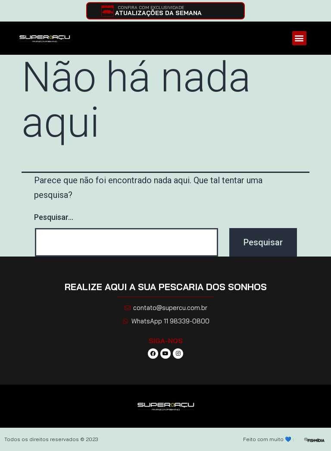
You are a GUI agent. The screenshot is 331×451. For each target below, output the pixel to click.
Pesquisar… (53, 217)
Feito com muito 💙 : (268, 439)
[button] (299, 38)
